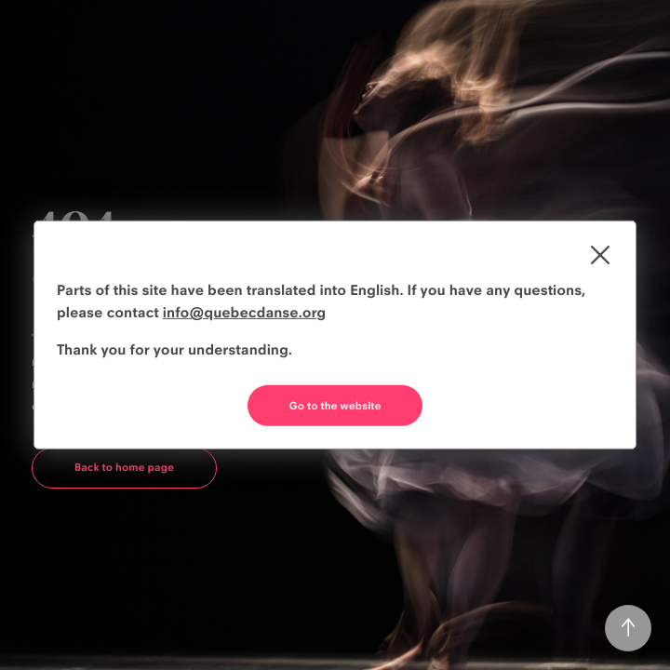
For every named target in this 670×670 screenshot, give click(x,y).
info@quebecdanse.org (244, 312)
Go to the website (335, 405)
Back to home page (124, 467)
